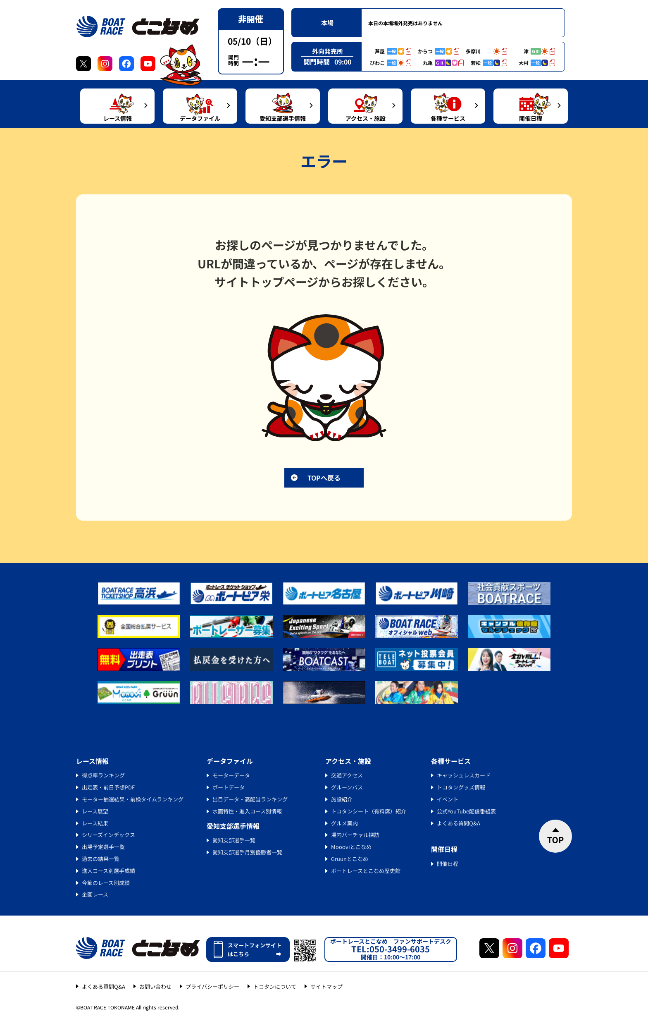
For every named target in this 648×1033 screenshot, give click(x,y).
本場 (327, 22)
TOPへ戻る (324, 478)
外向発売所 (327, 51)
